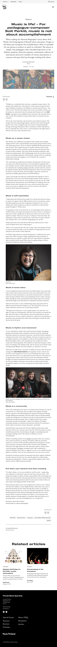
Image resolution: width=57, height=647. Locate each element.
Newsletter (13, 1)
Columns (6, 627)
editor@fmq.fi (6, 608)
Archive (21, 624)
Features (6, 621)
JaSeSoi (29, 439)
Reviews (6, 624)
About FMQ (23, 617)
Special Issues (8, 617)
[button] (5, 1)
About (20, 1)
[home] (4, 6)
